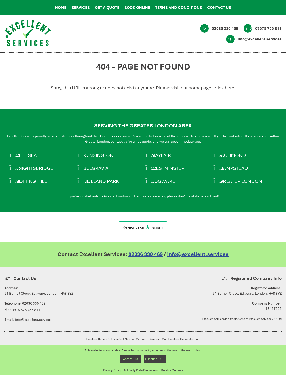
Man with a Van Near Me (151, 339)
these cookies (190, 350)
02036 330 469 (225, 28)
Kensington (98, 155)
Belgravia (96, 168)
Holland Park (101, 181)
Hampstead (233, 168)
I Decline (154, 359)
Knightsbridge (34, 168)
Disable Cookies (172, 370)
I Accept (131, 359)
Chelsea (26, 155)
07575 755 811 (268, 28)
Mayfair (161, 155)
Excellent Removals (98, 339)
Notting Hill (31, 181)
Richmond (232, 155)
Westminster (168, 168)
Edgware (163, 181)
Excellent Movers (123, 339)
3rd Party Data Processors (141, 370)
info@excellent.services (260, 39)
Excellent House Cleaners (184, 339)
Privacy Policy (112, 370)
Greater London (240, 181)
